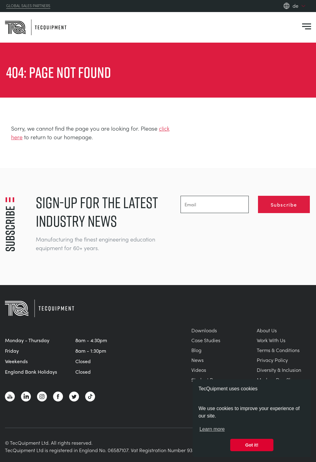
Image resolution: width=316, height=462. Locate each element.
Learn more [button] (212, 429)
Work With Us (271, 340)
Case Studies (205, 340)
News (197, 359)
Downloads (204, 330)
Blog (196, 350)
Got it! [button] (251, 445)
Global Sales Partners (28, 5)
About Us (267, 330)
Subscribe (284, 204)
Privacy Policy (272, 359)
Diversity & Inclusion (279, 369)
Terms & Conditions (278, 350)
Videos (198, 369)
